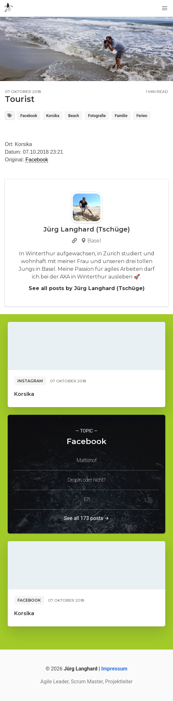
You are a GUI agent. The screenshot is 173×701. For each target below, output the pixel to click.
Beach (73, 116)
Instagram (30, 380)
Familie (121, 116)
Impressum (114, 669)
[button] (164, 8)
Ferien (141, 116)
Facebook (28, 116)
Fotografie (97, 116)
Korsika (52, 116)
